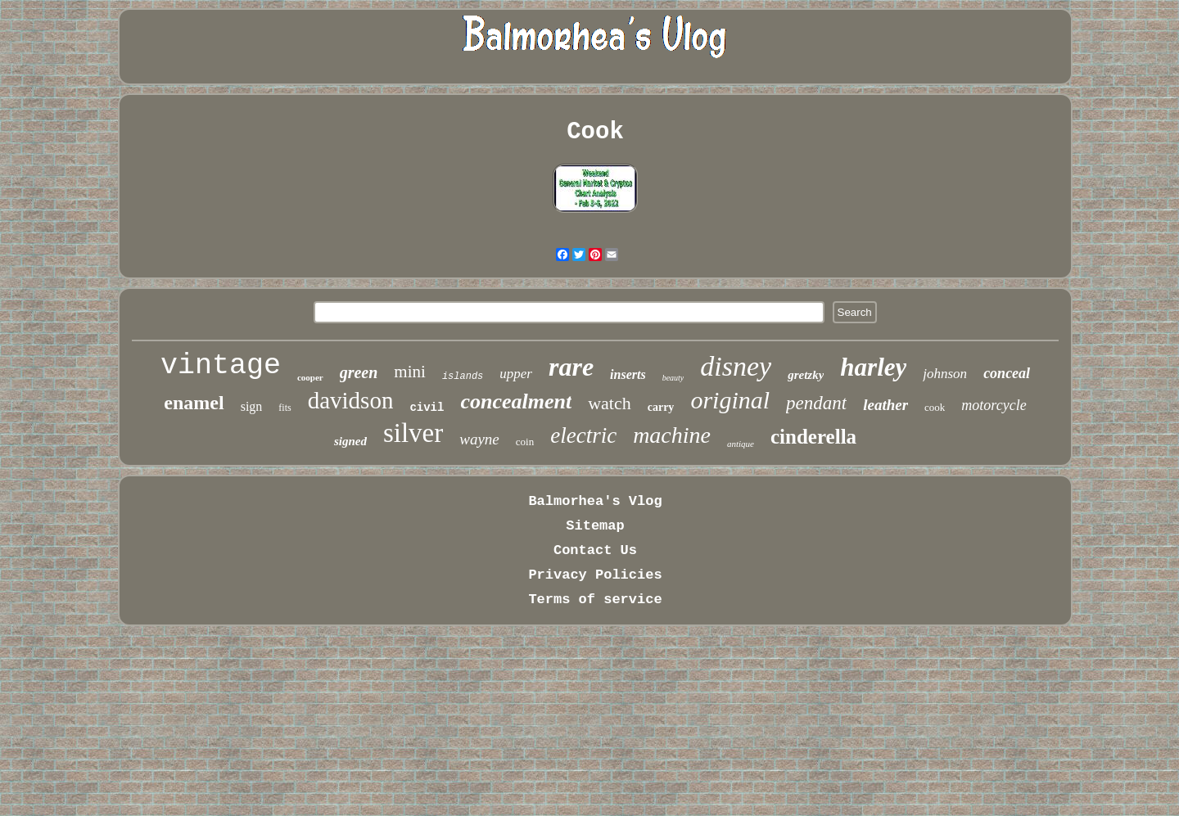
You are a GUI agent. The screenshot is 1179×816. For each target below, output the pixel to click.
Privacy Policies (595, 575)
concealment (515, 401)
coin (525, 441)
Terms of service (595, 599)
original (730, 399)
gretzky (806, 374)
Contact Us (595, 550)
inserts (628, 374)
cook (934, 407)
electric (583, 435)
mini (410, 371)
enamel (194, 402)
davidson (351, 400)
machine (672, 435)
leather (885, 404)
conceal (1006, 373)
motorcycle (993, 405)
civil (426, 407)
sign (252, 406)
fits (284, 407)
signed (350, 441)
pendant (816, 403)
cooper (310, 377)
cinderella (813, 437)
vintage (220, 365)
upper (515, 373)
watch (609, 403)
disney (735, 366)
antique (740, 444)
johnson (945, 373)
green (359, 372)
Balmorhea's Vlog (595, 501)
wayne (479, 439)
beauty (673, 377)
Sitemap (595, 526)
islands (462, 376)
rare (571, 366)
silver (413, 433)
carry (661, 407)
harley (873, 367)
